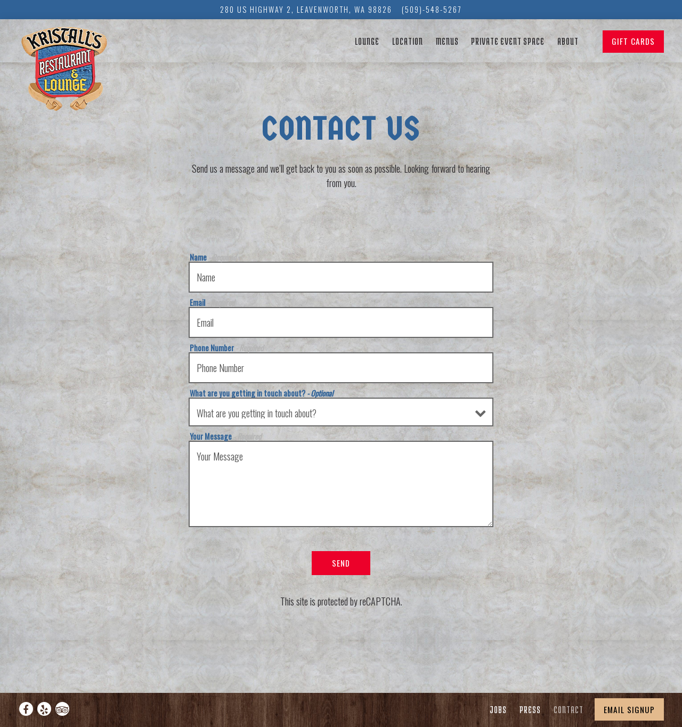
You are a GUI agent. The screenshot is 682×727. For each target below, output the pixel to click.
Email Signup (629, 709)
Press (530, 709)
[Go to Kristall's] (306, 9)
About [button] (568, 40)
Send (341, 563)
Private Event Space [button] (508, 40)
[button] (591, 42)
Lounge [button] (367, 40)
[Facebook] (26, 709)
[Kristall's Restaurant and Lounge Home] (71, 71)
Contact (568, 709)
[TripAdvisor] (62, 709)
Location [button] (407, 40)
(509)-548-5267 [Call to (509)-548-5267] (432, 9)
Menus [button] (447, 40)
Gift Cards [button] (633, 41)
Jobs (498, 709)
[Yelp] (44, 709)
